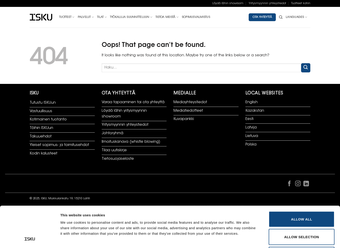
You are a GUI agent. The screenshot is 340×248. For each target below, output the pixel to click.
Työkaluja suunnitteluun (131, 17)
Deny (301, 216)
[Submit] (305, 67)
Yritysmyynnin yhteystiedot (267, 3)
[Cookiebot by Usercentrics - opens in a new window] (30, 239)
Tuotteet (67, 17)
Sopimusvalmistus (196, 17)
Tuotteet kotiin (300, 3)
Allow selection (301, 199)
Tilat (102, 17)
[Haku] (280, 17)
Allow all (301, 181)
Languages (296, 17)
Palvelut (86, 17)
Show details (242, 239)
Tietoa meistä (167, 17)
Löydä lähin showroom (227, 3)
